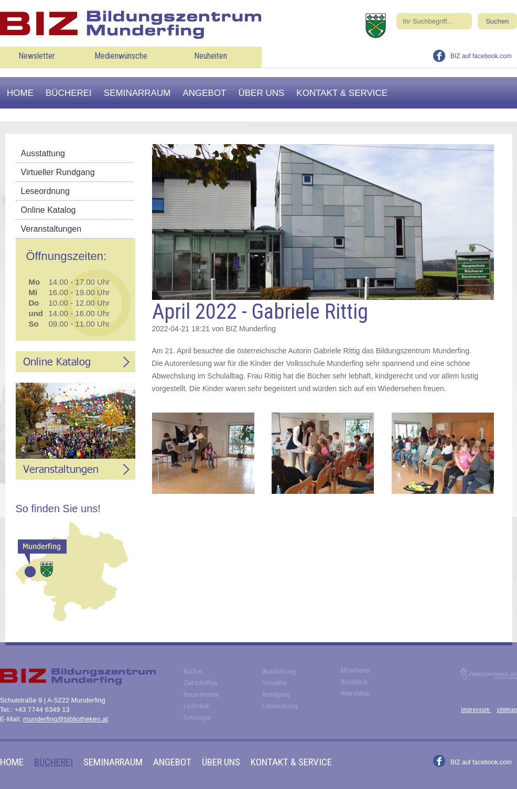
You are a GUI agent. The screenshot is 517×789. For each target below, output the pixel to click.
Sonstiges (197, 717)
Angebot (204, 93)
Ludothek (196, 706)
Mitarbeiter (356, 670)
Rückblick (354, 682)
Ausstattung (43, 153)
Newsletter (36, 56)
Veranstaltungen (51, 228)
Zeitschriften (201, 683)
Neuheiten (210, 56)
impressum (476, 710)
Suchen (497, 21)
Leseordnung (45, 191)
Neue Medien (201, 694)
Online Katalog (48, 210)
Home (20, 93)
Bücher (193, 671)
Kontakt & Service (341, 93)
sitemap (507, 710)
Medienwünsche (120, 56)
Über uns (262, 93)
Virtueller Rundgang (58, 172)
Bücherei (69, 93)
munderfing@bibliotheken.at (65, 719)
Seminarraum (137, 93)
